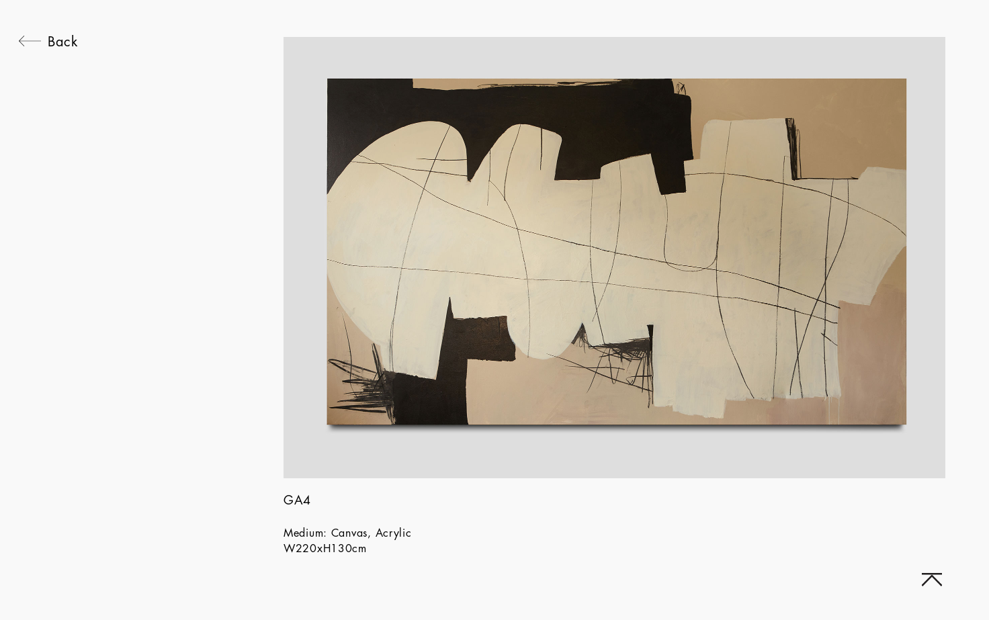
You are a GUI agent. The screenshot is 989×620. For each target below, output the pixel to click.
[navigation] (48, 298)
